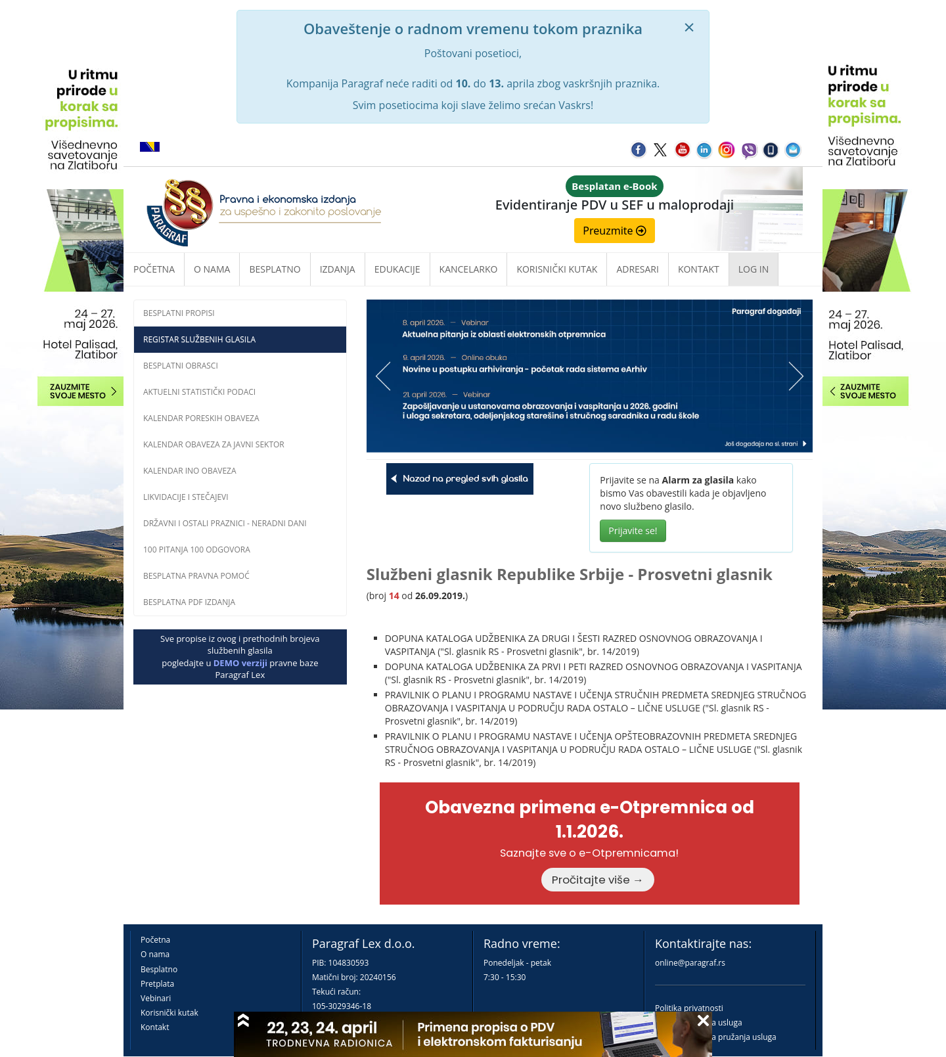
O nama (212, 269)
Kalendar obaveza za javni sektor (213, 444)
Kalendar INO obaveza (189, 470)
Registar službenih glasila (199, 339)
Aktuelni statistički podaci (199, 391)
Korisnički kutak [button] (556, 269)
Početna (154, 269)
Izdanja (337, 269)
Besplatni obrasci (180, 365)
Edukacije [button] (397, 269)
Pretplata (157, 983)
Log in (753, 269)
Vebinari (156, 998)
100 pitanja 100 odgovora (196, 549)
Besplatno (274, 269)
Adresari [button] (637, 269)
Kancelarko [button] (468, 269)
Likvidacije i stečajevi (186, 497)
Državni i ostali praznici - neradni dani (225, 523)
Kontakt (155, 1027)
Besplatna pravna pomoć (196, 575)
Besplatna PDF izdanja (189, 602)
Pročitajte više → (598, 880)
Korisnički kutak (169, 1012)
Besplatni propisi (179, 313)
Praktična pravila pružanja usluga (716, 1037)
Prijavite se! (632, 530)
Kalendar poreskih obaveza (201, 418)
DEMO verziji (240, 663)
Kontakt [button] (698, 269)
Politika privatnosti (689, 1008)
